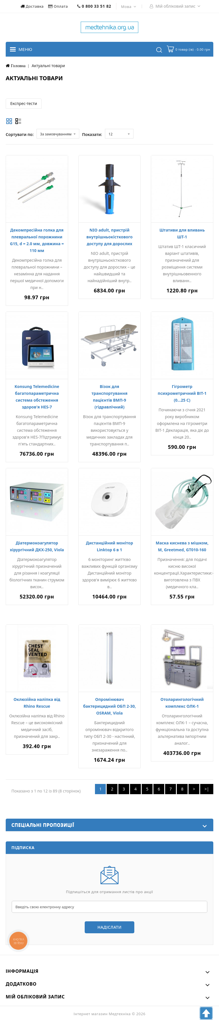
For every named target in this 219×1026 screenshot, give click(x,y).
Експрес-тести (23, 103)
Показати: (92, 134)
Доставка (33, 6)
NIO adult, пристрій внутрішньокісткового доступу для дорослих (109, 236)
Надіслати (109, 927)
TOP (206, 1013)
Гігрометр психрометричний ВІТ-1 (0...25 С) (182, 393)
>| (206, 789)
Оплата (58, 6)
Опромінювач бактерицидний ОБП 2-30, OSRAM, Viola (109, 706)
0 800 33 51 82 (94, 6)
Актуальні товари (48, 65)
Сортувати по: (20, 134)
